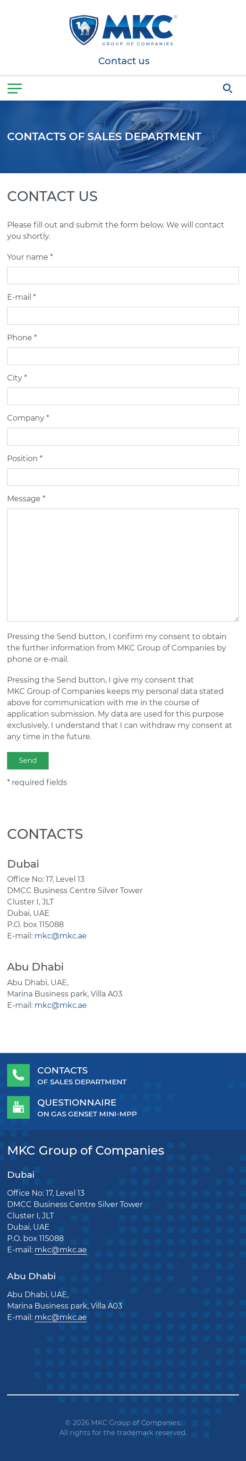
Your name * (30, 257)
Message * (26, 498)
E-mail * (21, 297)
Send (28, 760)
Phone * (22, 337)
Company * (28, 418)
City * (17, 377)
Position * (24, 458)
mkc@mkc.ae (60, 935)
